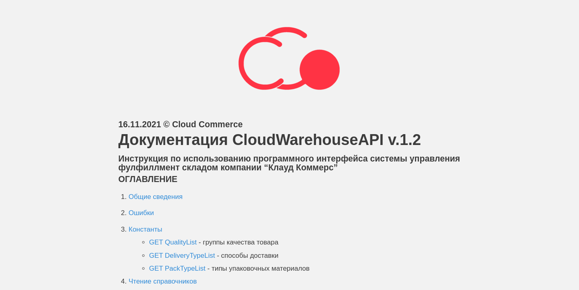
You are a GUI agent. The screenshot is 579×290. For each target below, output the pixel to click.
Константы (145, 229)
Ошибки (141, 213)
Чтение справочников (163, 281)
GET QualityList (173, 242)
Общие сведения (156, 197)
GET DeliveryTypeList (182, 255)
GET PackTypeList (177, 268)
